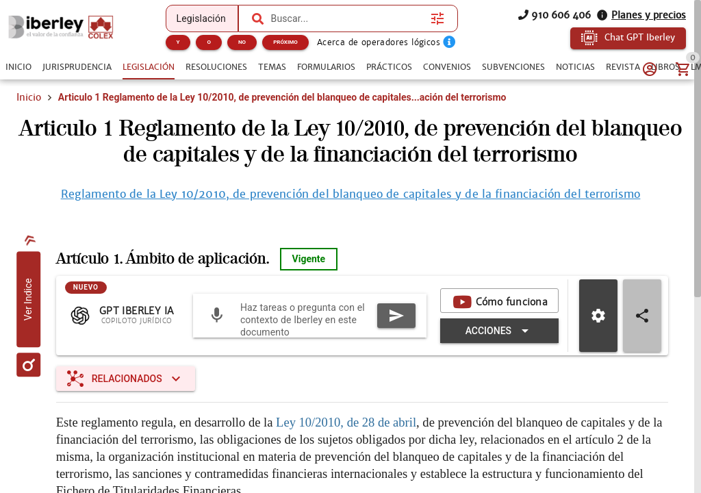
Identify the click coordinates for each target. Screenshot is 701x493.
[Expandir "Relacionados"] (125, 378)
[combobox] (347, 18)
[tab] (18, 67)
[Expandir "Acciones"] (499, 330)
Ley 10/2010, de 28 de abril (346, 422)
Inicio (28, 97)
